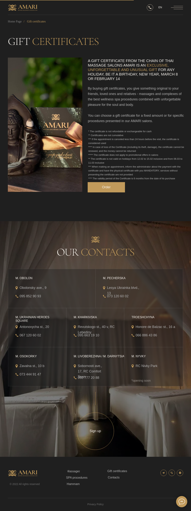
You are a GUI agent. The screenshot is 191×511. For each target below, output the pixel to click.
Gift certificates (36, 21)
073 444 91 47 (30, 374)
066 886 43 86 (146, 335)
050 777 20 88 (88, 378)
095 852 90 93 (30, 296)
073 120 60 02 (118, 296)
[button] (106, 187)
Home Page (15, 21)
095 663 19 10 (88, 335)
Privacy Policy (95, 504)
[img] (45, 125)
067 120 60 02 (30, 335)
